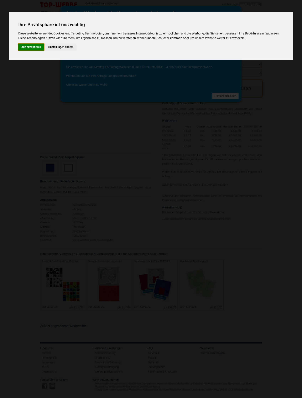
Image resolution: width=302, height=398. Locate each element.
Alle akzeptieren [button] (31, 47)
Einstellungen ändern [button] (61, 47)
